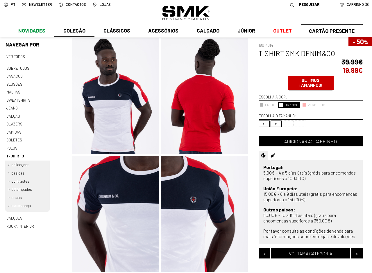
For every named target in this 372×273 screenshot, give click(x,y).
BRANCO (288, 105)
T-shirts (15, 152)
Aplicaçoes (21, 160)
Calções (14, 212)
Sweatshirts (18, 98)
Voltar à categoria (310, 253)
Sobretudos (17, 67)
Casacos (14, 75)
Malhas (13, 91)
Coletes (14, 136)
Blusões (14, 83)
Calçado (207, 31)
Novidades (31, 31)
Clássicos (116, 31)
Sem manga (21, 200)
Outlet (281, 31)
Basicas (18, 168)
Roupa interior (20, 220)
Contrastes (21, 176)
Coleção (74, 31)
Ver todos (15, 56)
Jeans (11, 106)
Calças (12, 114)
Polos (11, 144)
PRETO (268, 105)
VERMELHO (313, 105)
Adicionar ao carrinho (310, 141)
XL (300, 124)
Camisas (13, 129)
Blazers (14, 121)
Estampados (22, 184)
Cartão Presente (331, 31)
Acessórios (163, 31)
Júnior (245, 31)
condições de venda (324, 231)
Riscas (17, 192)
